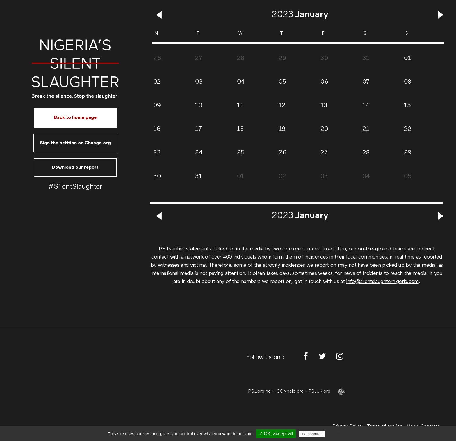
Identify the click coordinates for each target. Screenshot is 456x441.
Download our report (75, 167)
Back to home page (75, 117)
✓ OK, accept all (276, 433)
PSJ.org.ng (259, 391)
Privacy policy (339, 433)
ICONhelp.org (290, 391)
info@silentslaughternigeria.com (382, 281)
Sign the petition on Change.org (75, 143)
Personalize (312, 434)
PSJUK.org (319, 391)
